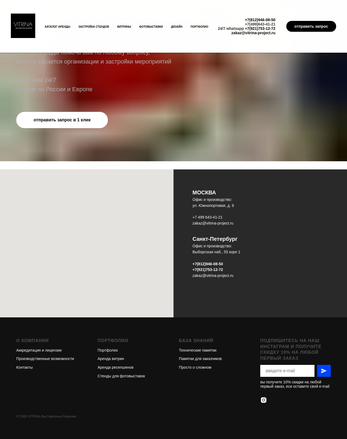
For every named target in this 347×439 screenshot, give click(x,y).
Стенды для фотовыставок (121, 356)
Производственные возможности (45, 339)
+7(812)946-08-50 (260, 20)
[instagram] (263, 380)
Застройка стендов (93, 26)
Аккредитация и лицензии (39, 331)
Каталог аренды (57, 26)
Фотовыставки (151, 26)
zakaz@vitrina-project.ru (253, 33)
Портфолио (199, 26)
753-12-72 (214, 269)
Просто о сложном (195, 348)
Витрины (124, 26)
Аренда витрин (111, 339)
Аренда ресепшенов (115, 348)
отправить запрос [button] (311, 26)
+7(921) (199, 269)
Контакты (24, 348)
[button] (62, 120)
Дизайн (176, 26)
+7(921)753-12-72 (260, 28)
